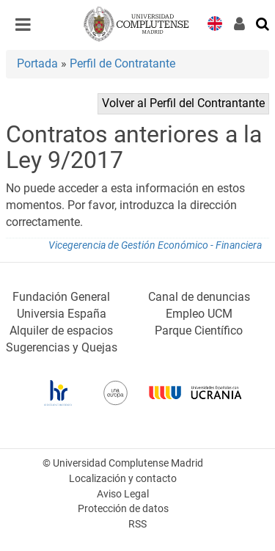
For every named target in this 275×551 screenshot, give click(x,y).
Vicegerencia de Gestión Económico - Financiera (155, 245)
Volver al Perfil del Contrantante (183, 103)
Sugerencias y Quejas (61, 347)
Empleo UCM (199, 314)
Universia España (61, 314)
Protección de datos (123, 509)
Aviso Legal (123, 494)
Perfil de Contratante (122, 63)
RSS (137, 524)
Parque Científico (199, 330)
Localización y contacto (123, 478)
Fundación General (61, 297)
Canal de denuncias (199, 297)
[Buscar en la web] (263, 22)
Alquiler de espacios (61, 330)
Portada (37, 63)
